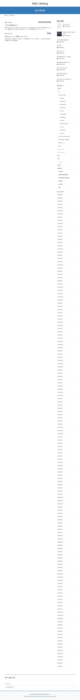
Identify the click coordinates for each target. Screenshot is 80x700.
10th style (62, 98)
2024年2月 (59, 207)
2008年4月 (59, 561)
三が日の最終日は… (11, 25)
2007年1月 (59, 609)
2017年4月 (59, 293)
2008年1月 (59, 570)
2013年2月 (59, 382)
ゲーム (59, 92)
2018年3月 (59, 277)
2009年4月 (59, 523)
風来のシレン (61, 142)
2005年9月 (59, 660)
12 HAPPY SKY (63, 104)
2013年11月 (60, 363)
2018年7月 (59, 268)
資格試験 (59, 168)
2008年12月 (60, 535)
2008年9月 (59, 545)
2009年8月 (59, 510)
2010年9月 (59, 468)
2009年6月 (59, 516)
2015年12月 (60, 322)
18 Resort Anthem (64, 123)
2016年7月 (59, 306)
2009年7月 (59, 513)
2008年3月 (59, 564)
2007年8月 (59, 586)
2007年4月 (59, 599)
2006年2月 (59, 644)
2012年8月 (59, 402)
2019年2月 (59, 258)
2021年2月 (59, 233)
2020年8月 (59, 239)
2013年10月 (60, 367)
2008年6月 (59, 555)
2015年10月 (60, 325)
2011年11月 (60, 430)
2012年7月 (59, 405)
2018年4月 (59, 274)
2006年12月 (60, 612)
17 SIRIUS (62, 120)
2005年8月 (59, 663)
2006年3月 (59, 641)
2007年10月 (60, 580)
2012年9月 (59, 398)
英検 (59, 187)
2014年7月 (59, 351)
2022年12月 (60, 210)
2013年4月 (59, 376)
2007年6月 (59, 593)
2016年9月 (59, 303)
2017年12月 (60, 287)
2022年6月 (59, 217)
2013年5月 (59, 373)
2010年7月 (59, 475)
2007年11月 (60, 577)
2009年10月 (60, 504)
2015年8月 (59, 328)
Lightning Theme (39, 696)
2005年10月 (60, 656)
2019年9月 (59, 252)
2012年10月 (60, 395)
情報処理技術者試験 (63, 174)
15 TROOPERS (63, 114)
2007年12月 (60, 574)
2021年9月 (59, 226)
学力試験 (60, 171)
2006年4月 (59, 637)
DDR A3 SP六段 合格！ (62, 68)
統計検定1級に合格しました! (64, 62)
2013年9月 (59, 370)
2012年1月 (59, 424)
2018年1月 (59, 284)
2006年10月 (60, 618)
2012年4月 (59, 414)
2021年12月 (60, 223)
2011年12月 (60, 427)
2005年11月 (60, 653)
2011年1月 (59, 459)
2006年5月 (59, 634)
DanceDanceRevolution (44, 22)
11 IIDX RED (62, 101)
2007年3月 (59, 602)
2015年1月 (59, 338)
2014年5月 (59, 354)
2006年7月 (59, 628)
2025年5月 (59, 194)
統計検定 (60, 184)
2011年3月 (59, 453)
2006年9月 (59, 621)
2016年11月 (60, 300)
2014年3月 (59, 357)
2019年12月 (60, 249)
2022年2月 (59, 220)
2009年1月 (59, 532)
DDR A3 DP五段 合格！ (62, 73)
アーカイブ (8, 684)
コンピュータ (60, 149)
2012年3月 (59, 418)
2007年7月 (59, 590)
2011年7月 (59, 440)
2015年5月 (59, 335)
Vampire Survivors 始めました (64, 79)
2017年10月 (60, 290)
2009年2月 (59, 529)
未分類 (59, 165)
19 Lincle (62, 127)
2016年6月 (59, 309)
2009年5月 (59, 519)
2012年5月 (59, 411)
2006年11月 (60, 615)
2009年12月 (60, 497)
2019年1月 (59, 261)
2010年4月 (59, 484)
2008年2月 (59, 567)
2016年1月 (59, 319)
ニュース (60, 162)
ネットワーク (61, 152)
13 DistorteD (63, 107)
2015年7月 (59, 331)
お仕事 (59, 88)
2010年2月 (59, 491)
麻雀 (59, 146)
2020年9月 (59, 236)
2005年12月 (60, 650)
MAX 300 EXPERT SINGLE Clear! (69, 32)
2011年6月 (59, 443)
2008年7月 (59, 551)
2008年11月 (60, 539)
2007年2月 (59, 606)
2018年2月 (59, 281)
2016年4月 (59, 312)
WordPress (31, 696)
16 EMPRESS (63, 117)
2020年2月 (59, 246)
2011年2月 (59, 456)
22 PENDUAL (63, 130)
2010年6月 (59, 478)
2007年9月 (59, 583)
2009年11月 (60, 500)
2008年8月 (59, 548)
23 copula (62, 133)
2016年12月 (60, 296)
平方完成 (59, 45)
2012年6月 (59, 408)
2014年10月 (60, 344)
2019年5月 (59, 255)
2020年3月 (59, 242)
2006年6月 (59, 631)
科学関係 (60, 181)
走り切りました (66, 24)
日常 (49, 33)
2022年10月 (60, 214)
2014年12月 (60, 341)
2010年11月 (60, 465)
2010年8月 (59, 472)
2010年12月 (60, 462)
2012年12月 (60, 389)
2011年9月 (59, 437)
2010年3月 (59, 488)
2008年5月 (59, 558)
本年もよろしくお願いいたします (16, 36)
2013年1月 (59, 386)
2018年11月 (60, 265)
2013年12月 (60, 360)
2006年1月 (59, 647)
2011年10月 (60, 433)
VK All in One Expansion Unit (50, 696)
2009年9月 (59, 507)
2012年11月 (60, 392)
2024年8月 (59, 201)
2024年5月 (59, 204)
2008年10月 (60, 542)
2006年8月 (59, 625)
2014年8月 (59, 347)
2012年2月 (59, 421)
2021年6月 (59, 230)
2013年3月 (59, 379)
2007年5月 (59, 596)
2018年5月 (59, 271)
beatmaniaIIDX (62, 95)
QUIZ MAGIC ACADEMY (63, 139)
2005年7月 (59, 666)
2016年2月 (59, 316)
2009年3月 (59, 526)
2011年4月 (59, 449)
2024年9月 (59, 198)
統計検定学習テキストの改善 (64, 56)
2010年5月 (59, 481)
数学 (58, 155)
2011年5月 (59, 446)
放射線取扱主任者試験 (63, 178)
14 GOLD (62, 111)
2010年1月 (59, 494)
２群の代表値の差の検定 (63, 40)
